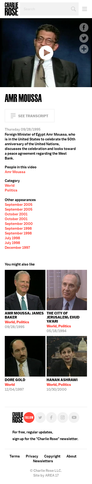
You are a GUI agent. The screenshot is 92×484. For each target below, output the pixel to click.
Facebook (83, 27)
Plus (83, 48)
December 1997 (17, 247)
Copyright (52, 456)
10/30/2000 (62, 385)
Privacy (32, 456)
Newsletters (43, 461)
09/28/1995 (25, 320)
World (10, 185)
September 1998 (18, 228)
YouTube (74, 417)
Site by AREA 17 (46, 475)
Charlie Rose (11, 9)
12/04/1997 (15, 385)
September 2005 (18, 204)
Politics (11, 190)
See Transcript (33, 116)
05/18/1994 (67, 322)
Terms (15, 456)
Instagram (62, 417)
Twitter (83, 38)
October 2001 (16, 214)
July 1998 (12, 238)
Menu (83, 9)
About (71, 456)
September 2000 (19, 223)
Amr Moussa (15, 172)
